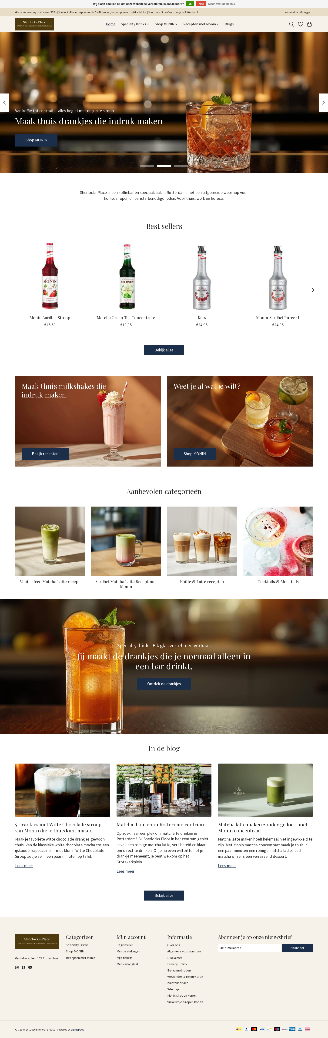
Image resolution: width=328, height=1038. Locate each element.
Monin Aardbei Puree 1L (278, 317)
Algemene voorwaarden (184, 951)
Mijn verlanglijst (127, 964)
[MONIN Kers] (202, 276)
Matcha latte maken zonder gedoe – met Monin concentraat (263, 827)
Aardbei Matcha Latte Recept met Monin (126, 584)
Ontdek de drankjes (164, 683)
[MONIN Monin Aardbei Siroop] (50, 276)
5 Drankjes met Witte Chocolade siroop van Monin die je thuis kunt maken (58, 827)
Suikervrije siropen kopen (185, 1002)
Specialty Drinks (77, 945)
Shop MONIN (36, 140)
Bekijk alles (164, 350)
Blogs (229, 24)
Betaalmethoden (179, 970)
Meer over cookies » (221, 4)
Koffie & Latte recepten (202, 581)
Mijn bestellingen (128, 951)
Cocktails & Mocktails (278, 581)
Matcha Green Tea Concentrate (126, 317)
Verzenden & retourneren (185, 977)
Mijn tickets (125, 958)
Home (110, 24)
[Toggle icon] (291, 24)
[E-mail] (249, 948)
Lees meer (24, 865)
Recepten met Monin (80, 958)
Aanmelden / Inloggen (298, 12)
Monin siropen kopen (182, 995)
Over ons (173, 945)
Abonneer (297, 948)
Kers (202, 317)
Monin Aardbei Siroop (50, 317)
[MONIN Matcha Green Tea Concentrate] (126, 276)
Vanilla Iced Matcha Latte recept (50, 581)
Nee (201, 4)
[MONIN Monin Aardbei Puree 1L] (278, 276)
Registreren (125, 945)
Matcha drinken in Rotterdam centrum (160, 824)
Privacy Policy (177, 964)
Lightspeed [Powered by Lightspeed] (77, 1029)
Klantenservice (177, 983)
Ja (189, 4)
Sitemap (173, 989)
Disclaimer (174, 958)
